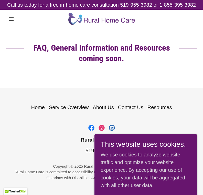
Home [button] (38, 107)
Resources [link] (159, 107)
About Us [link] (103, 107)
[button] (20, 19)
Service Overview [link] (69, 107)
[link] (101, 19)
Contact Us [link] (130, 107)
